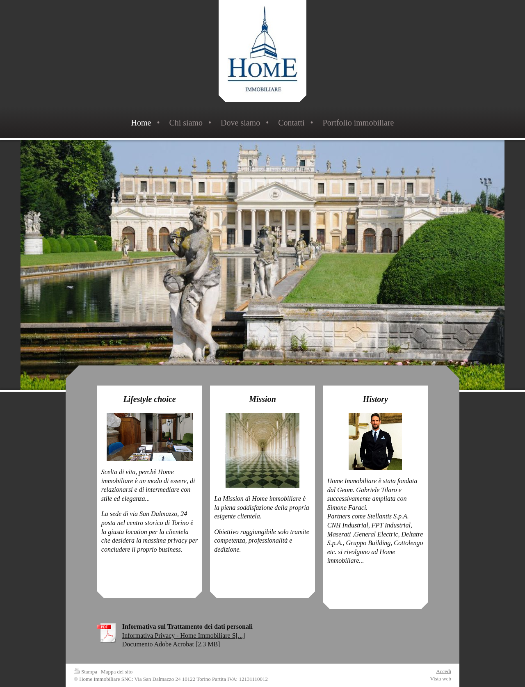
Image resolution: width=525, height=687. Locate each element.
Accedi (443, 671)
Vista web (440, 679)
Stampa (85, 672)
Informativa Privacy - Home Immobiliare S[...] (183, 635)
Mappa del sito (116, 672)
